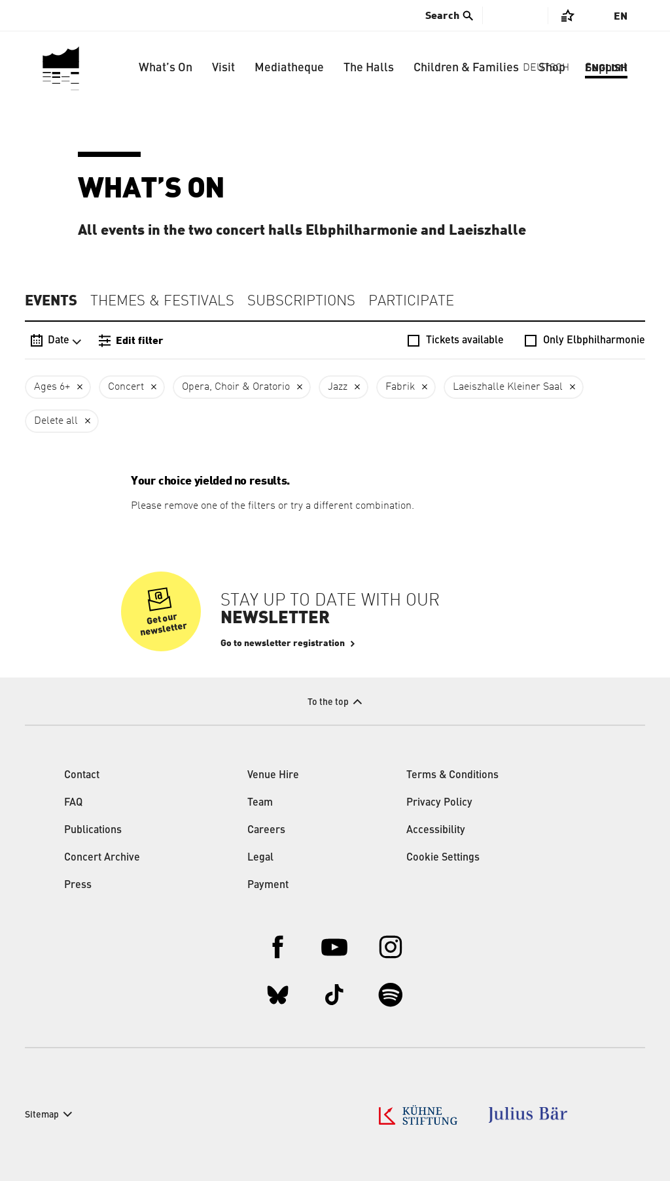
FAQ (73, 803)
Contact (81, 775)
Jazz (337, 387)
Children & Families (466, 68)
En (620, 16)
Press (78, 885)
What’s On (165, 68)
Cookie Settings (443, 858)
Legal (260, 858)
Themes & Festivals (162, 301)
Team (260, 803)
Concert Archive (102, 858)
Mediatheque (289, 68)
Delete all (56, 421)
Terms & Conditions (452, 775)
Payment (268, 885)
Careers (266, 830)
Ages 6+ (52, 387)
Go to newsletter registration (282, 643)
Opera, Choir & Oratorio (236, 387)
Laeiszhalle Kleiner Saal (508, 387)
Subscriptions (301, 301)
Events (51, 301)
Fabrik (400, 387)
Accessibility (435, 830)
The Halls (369, 68)
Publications (93, 830)
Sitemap (42, 1115)
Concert (126, 387)
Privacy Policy (439, 803)
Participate (411, 301)
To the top (328, 702)
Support (606, 68)
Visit (223, 68)
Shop (551, 68)
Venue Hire (273, 775)
